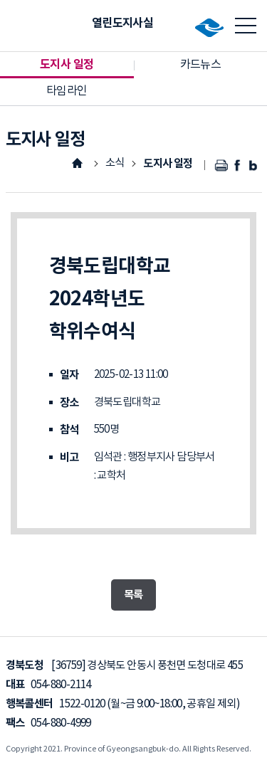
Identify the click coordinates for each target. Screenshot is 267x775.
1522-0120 (82, 704)
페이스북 (238, 165)
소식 (115, 163)
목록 (133, 595)
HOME (76, 163)
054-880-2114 (60, 685)
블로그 (254, 165)
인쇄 (222, 165)
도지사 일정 (167, 163)
